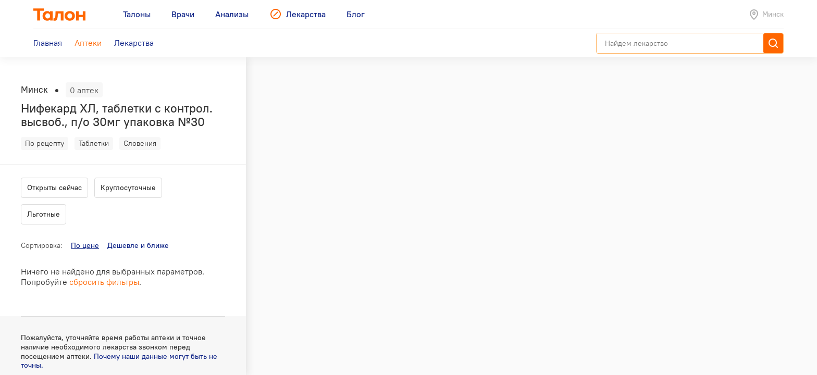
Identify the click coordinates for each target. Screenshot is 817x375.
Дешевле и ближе (138, 245)
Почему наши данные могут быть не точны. (119, 361)
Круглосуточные (128, 187)
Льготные (43, 214)
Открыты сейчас (54, 187)
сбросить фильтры (104, 282)
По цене (85, 245)
